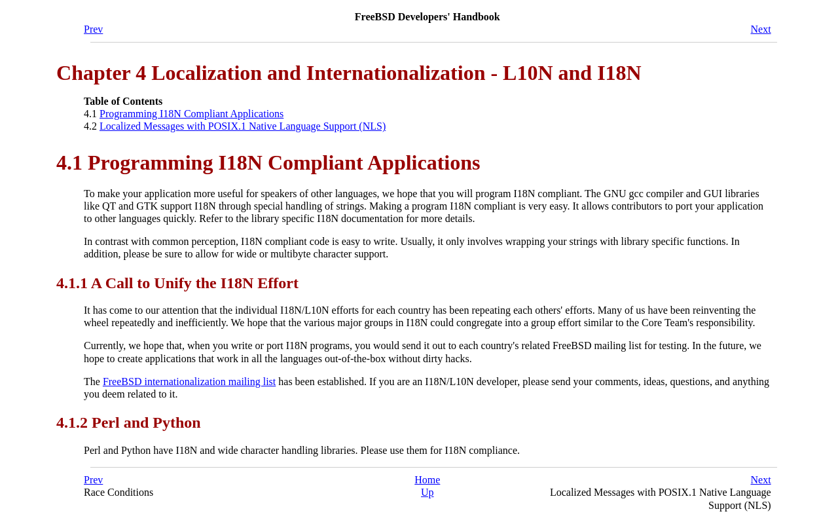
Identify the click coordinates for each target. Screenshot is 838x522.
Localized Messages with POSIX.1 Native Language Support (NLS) (243, 126)
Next (761, 29)
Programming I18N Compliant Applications (191, 113)
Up (427, 492)
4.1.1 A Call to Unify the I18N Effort (177, 282)
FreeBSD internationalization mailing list (189, 381)
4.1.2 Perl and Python (128, 422)
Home (427, 479)
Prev (93, 29)
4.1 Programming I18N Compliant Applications (268, 162)
